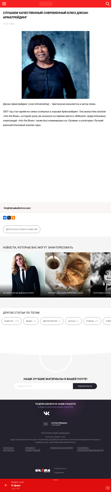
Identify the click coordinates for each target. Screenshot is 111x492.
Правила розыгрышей (32, 449)
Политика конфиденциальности (90, 449)
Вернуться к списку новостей (22, 229)
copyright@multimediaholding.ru (62, 442)
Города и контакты (8, 449)
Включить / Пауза (6, 485)
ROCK (31, 4)
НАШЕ (17, 4)
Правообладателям (61, 448)
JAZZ (46, 4)
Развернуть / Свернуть (55, 480)
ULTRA (60, 4)
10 (107, 488)
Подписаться (85, 386)
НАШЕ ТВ (74, 4)
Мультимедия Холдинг (55, 424)
